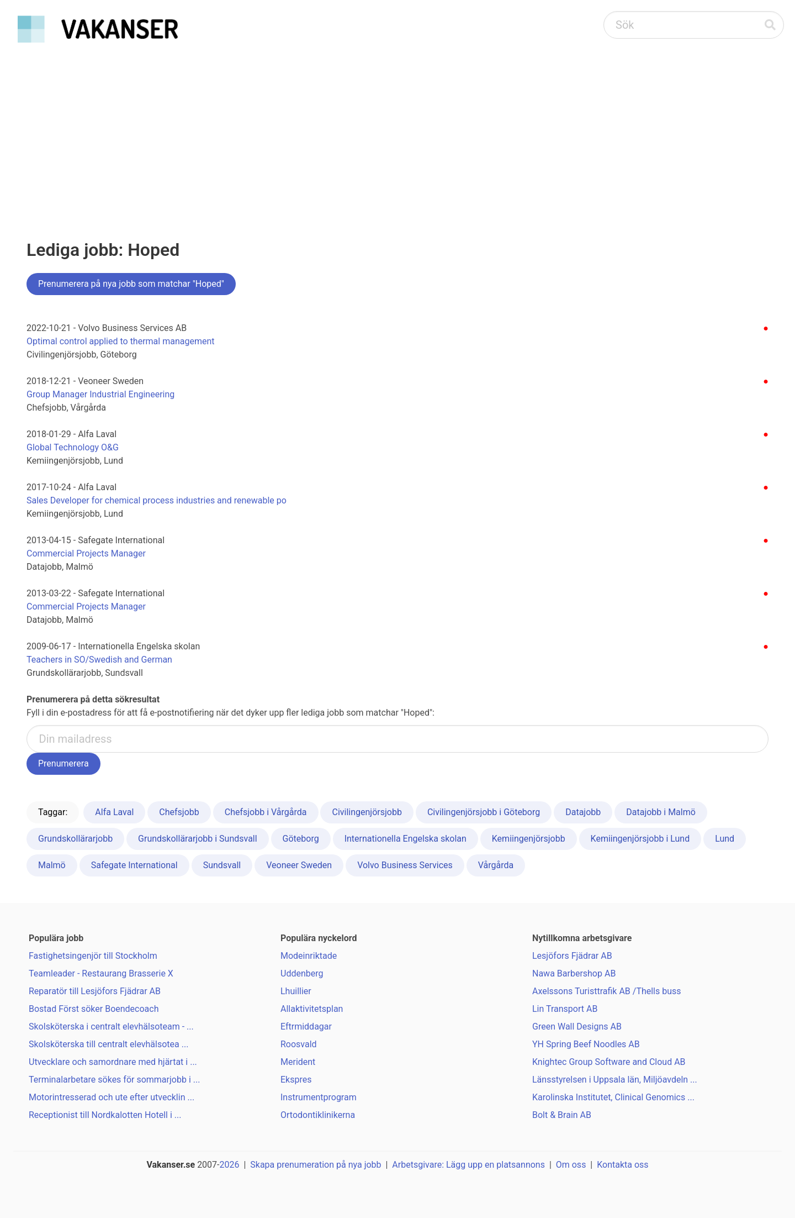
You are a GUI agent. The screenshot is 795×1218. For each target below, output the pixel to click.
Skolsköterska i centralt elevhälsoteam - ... (111, 1026)
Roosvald (298, 1044)
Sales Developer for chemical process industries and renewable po (156, 500)
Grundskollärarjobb (75, 838)
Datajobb (583, 812)
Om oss (571, 1164)
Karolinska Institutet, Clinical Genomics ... (613, 1097)
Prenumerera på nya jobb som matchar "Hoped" (131, 284)
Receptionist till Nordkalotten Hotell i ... (105, 1115)
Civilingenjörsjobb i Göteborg (483, 812)
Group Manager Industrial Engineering (100, 394)
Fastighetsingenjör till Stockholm (93, 956)
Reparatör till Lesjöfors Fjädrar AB (95, 991)
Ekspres (295, 1079)
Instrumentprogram (318, 1097)
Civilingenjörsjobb (366, 812)
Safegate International (134, 865)
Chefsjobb (179, 812)
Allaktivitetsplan (311, 1009)
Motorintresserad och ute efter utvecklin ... (111, 1097)
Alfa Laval (114, 812)
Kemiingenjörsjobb (528, 838)
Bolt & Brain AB (561, 1115)
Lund (724, 838)
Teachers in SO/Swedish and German (99, 659)
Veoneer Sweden (299, 865)
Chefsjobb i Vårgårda (266, 812)
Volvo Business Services (405, 865)
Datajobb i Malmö (661, 812)
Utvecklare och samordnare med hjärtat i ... (113, 1062)
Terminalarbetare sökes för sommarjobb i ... (114, 1079)
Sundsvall (222, 865)
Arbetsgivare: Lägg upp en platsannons (468, 1164)
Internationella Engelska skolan (405, 838)
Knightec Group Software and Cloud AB (609, 1062)
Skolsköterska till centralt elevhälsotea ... (108, 1044)
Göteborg (301, 838)
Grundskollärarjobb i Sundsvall (197, 838)
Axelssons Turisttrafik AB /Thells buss (606, 991)
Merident (297, 1062)
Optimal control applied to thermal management (120, 341)
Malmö (52, 865)
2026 (230, 1164)
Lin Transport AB (564, 1009)
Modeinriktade (308, 956)
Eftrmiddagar (306, 1026)
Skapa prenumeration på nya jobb (315, 1164)
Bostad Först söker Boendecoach (94, 1009)
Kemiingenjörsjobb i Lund (640, 838)
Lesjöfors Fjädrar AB (572, 956)
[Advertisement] (397, 130)
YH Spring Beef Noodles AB (586, 1044)
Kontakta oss (622, 1164)
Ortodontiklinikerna (317, 1115)
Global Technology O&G (72, 447)
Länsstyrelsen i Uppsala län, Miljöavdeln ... (614, 1079)
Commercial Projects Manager (86, 553)
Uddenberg (301, 973)
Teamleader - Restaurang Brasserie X (101, 973)
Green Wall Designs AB (577, 1026)
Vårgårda (496, 865)
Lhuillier (295, 991)
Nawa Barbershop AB (574, 973)
